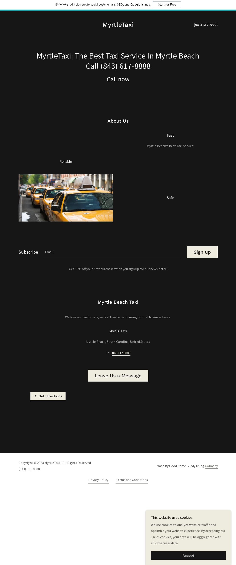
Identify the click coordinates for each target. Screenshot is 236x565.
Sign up (202, 325)
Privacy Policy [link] (98, 553)
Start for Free (167, 4)
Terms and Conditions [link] (132, 553)
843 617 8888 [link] (121, 426)
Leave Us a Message (118, 449)
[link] (118, 25)
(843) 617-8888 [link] (205, 24)
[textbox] (112, 326)
